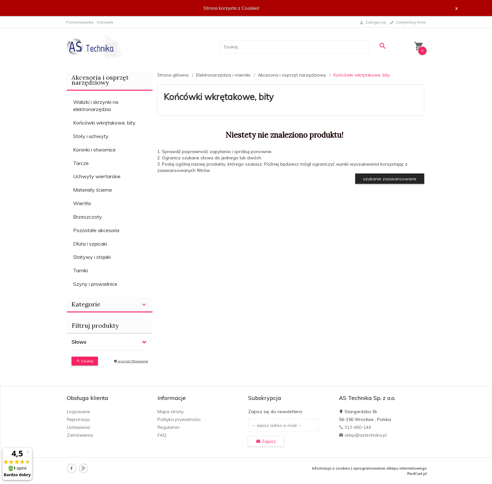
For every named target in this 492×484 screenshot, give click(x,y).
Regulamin (168, 427)
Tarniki (80, 270)
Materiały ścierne (92, 190)
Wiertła (82, 203)
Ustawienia (78, 427)
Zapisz (266, 441)
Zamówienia (80, 435)
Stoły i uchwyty (91, 136)
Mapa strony (171, 411)
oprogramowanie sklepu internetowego (390, 468)
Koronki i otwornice (94, 149)
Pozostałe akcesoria (96, 230)
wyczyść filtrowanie (131, 361)
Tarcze (81, 163)
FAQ (162, 435)
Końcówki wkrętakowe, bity (104, 123)
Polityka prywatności (179, 419)
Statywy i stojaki (92, 257)
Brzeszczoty (87, 217)
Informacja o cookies (331, 468)
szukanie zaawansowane (389, 179)
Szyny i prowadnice (95, 284)
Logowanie (78, 411)
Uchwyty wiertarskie (96, 176)
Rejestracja (78, 419)
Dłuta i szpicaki (90, 244)
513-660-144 (355, 427)
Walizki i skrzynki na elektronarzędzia (95, 105)
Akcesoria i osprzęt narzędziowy (100, 79)
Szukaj (84, 361)
